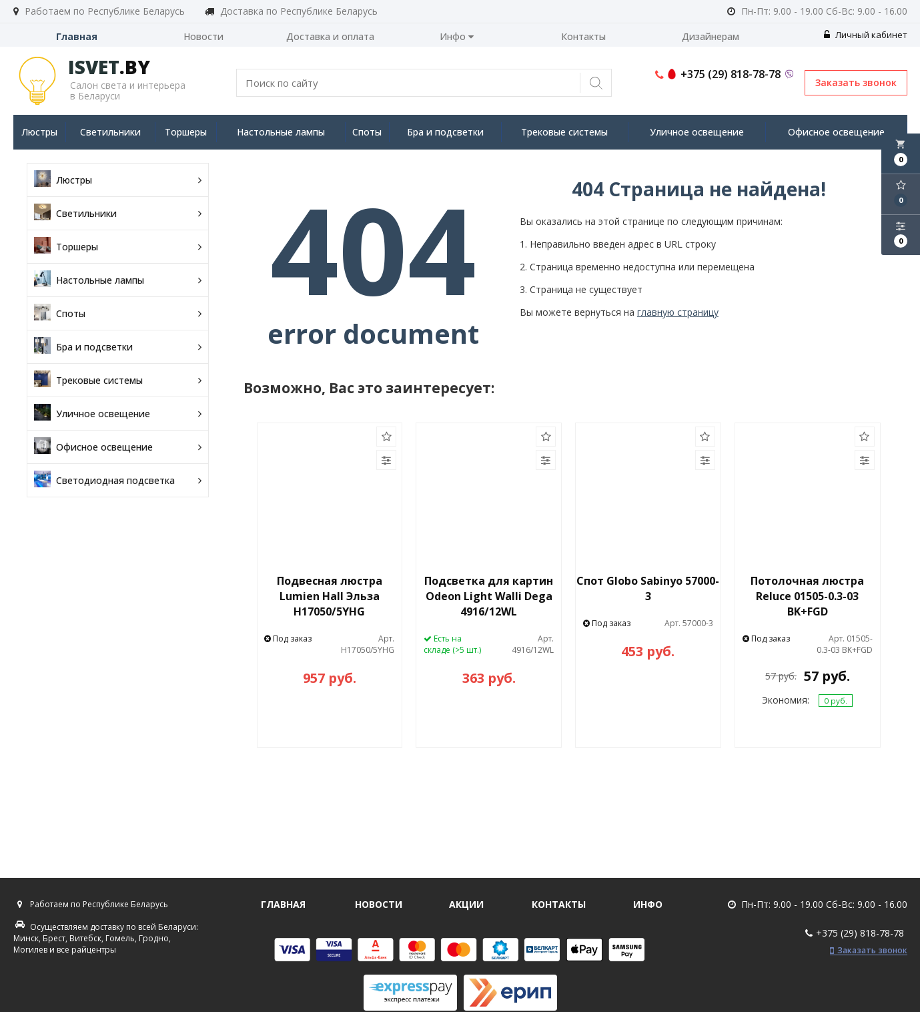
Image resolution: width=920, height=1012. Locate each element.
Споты (367, 131)
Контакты (583, 36)
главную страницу (678, 312)
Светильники (110, 131)
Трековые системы (564, 131)
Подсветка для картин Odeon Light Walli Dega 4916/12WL (488, 596)
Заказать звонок (856, 82)
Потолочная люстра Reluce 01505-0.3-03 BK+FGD (807, 596)
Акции (466, 904)
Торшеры (186, 131)
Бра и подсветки (445, 131)
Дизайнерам (710, 36)
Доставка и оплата (330, 36)
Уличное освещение (697, 131)
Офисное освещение (836, 131)
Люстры (39, 131)
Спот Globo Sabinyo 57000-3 (647, 588)
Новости (203, 36)
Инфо (457, 36)
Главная (76, 36)
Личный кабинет (865, 35)
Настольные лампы (281, 131)
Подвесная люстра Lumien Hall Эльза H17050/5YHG (329, 596)
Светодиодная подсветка (117, 480)
